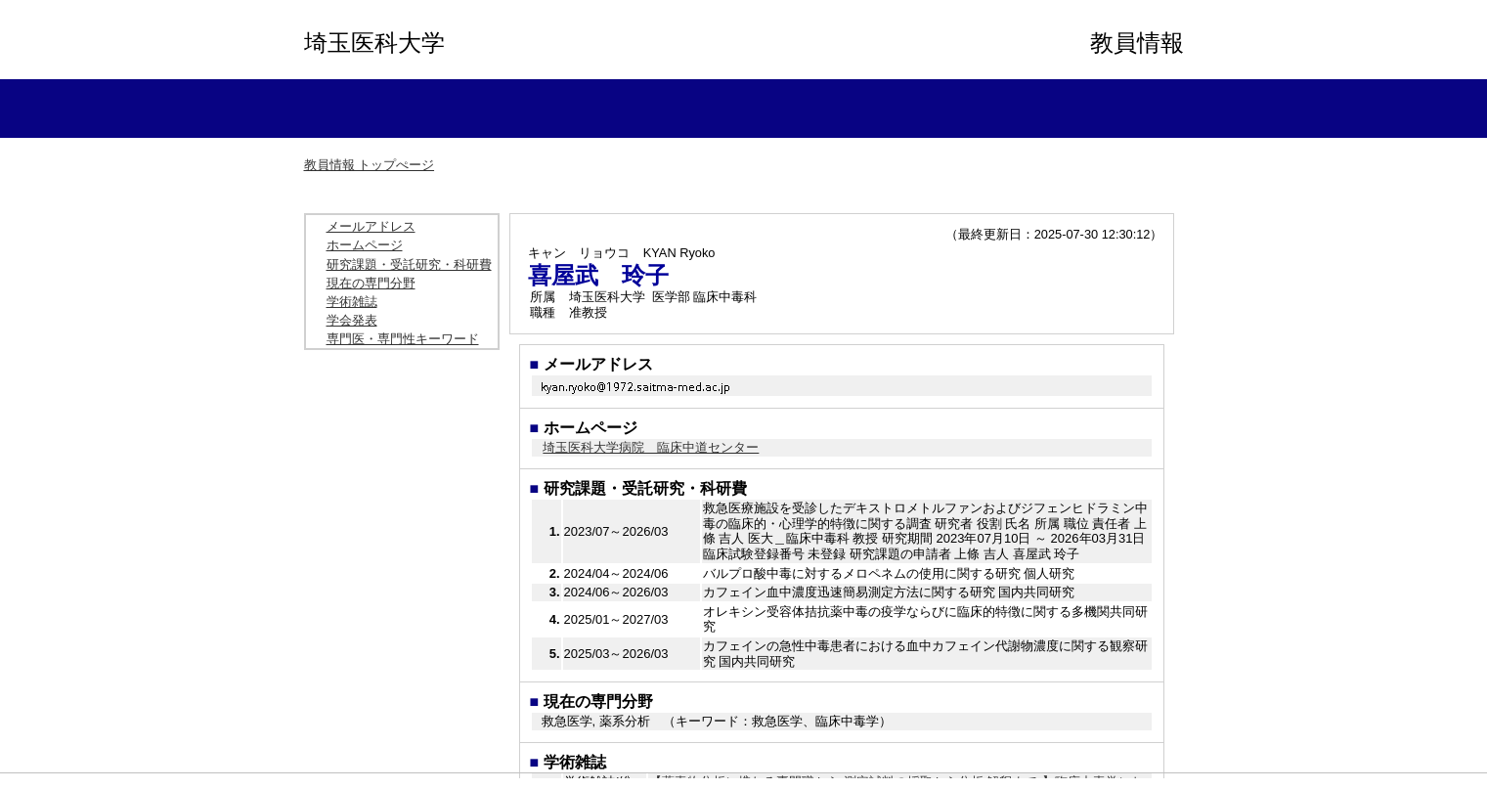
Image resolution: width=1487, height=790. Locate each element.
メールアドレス (371, 226)
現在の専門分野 (371, 283)
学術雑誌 (352, 301)
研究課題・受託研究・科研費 (409, 264)
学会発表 (352, 320)
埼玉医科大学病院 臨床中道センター (651, 447)
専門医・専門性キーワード (403, 338)
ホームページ (365, 245)
